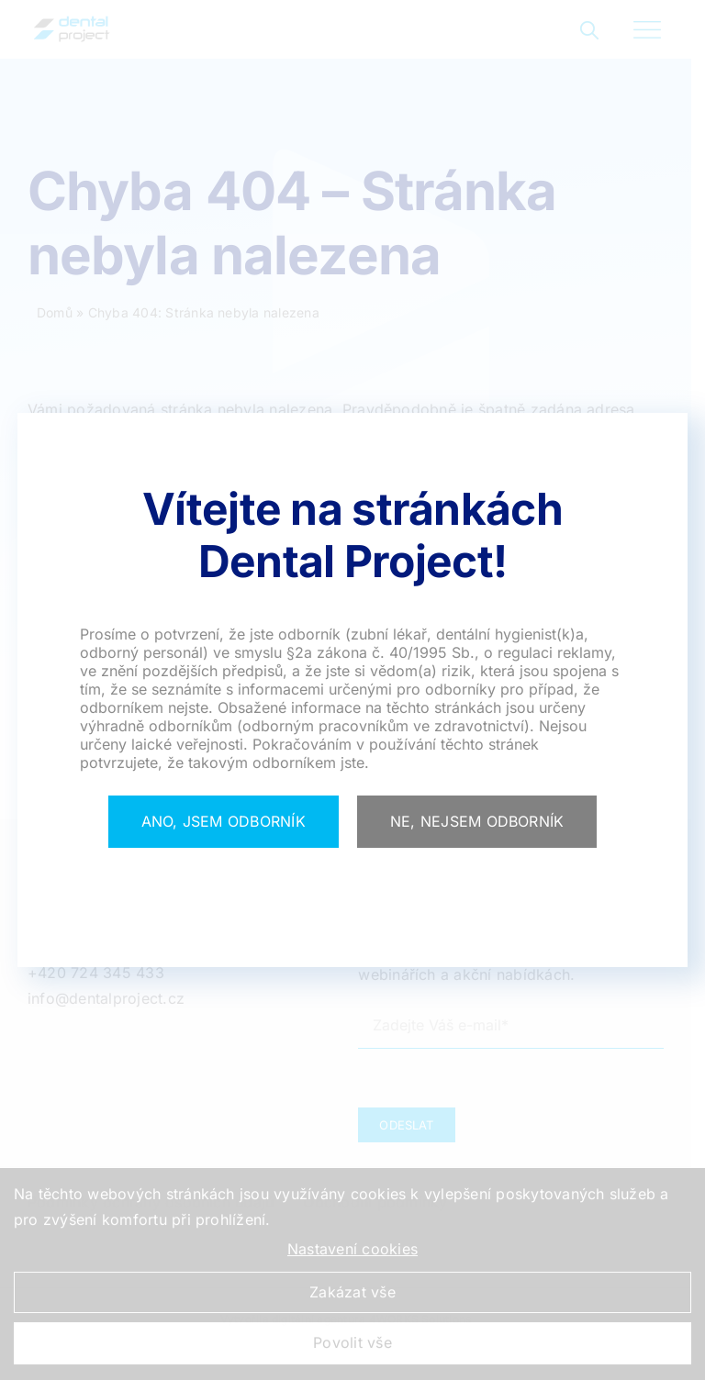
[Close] (223, 822)
